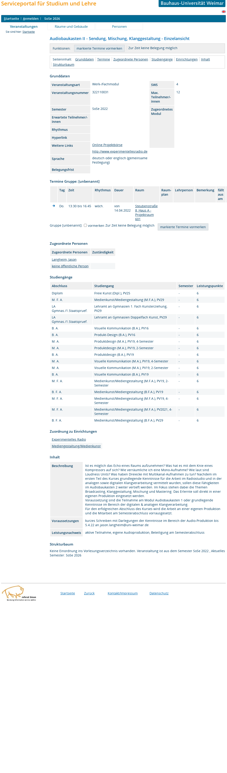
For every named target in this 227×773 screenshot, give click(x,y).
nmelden (31, 18)
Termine (103, 59)
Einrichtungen (187, 59)
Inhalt (205, 59)
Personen (119, 26)
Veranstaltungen (24, 26)
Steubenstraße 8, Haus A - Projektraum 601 (146, 212)
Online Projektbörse (107, 145)
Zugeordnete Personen (130, 59)
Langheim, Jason (64, 259)
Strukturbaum (63, 64)
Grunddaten (84, 59)
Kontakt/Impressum (123, 593)
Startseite (28, 31)
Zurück (89, 593)
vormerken (96, 225)
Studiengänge (162, 59)
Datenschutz (159, 593)
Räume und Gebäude (71, 26)
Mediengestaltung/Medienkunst (76, 446)
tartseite (11, 18)
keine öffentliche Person (70, 266)
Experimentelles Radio (69, 439)
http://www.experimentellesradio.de (119, 151)
